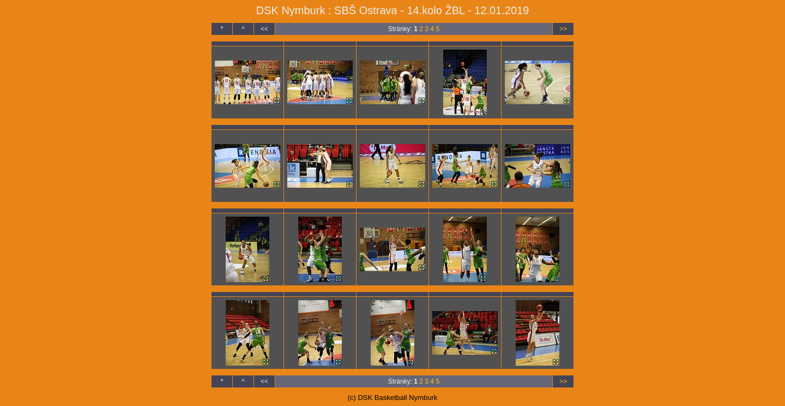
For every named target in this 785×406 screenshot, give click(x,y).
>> (563, 29)
